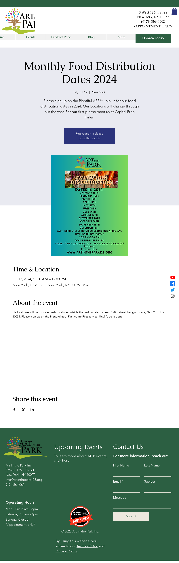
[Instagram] (172, 295)
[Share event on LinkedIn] (32, 409)
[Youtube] (172, 277)
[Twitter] (172, 289)
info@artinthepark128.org (24, 480)
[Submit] (131, 516)
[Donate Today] (153, 38)
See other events (89, 138)
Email (117, 481)
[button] (174, 11)
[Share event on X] (23, 409)
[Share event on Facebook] (14, 409)
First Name (121, 465)
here (65, 460)
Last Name (152, 465)
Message (119, 497)
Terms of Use (87, 546)
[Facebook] (172, 283)
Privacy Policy (66, 551)
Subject (149, 481)
